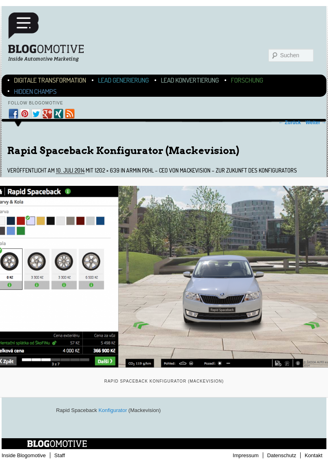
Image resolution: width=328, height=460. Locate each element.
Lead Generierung (123, 80)
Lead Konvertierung (190, 80)
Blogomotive (51, 37)
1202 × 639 (107, 170)
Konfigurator (113, 410)
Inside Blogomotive (24, 455)
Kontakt (313, 455)
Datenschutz (281, 455)
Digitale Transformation (50, 80)
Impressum (245, 455)
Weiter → (315, 122)
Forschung (247, 80)
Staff (59, 455)
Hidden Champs (35, 91)
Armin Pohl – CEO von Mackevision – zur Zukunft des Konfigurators (211, 170)
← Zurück (289, 122)
